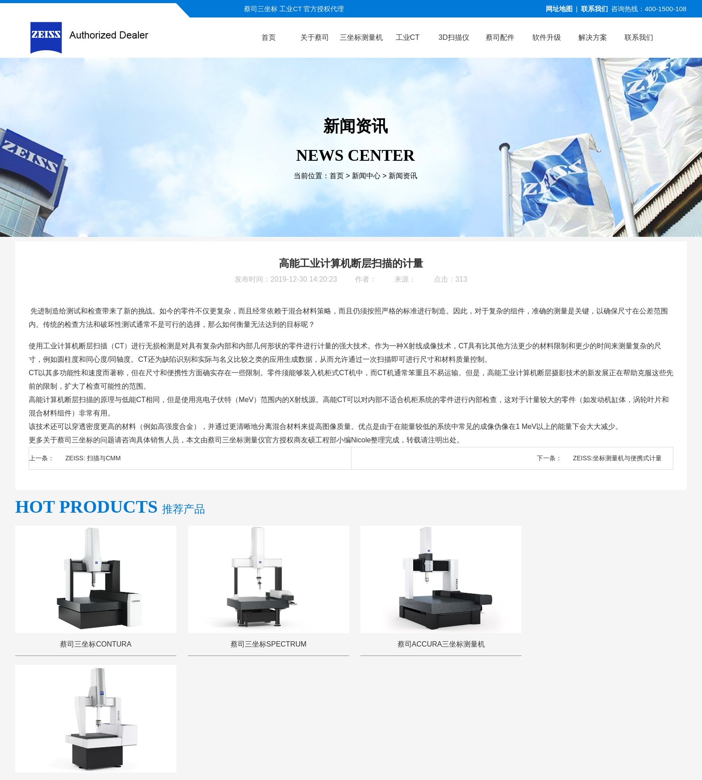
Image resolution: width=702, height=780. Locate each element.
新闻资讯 (403, 176)
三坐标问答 (442, 691)
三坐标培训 (495, 691)
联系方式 (544, 691)
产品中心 (249, 691)
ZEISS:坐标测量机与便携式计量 (617, 458)
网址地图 (559, 9)
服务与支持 (390, 691)
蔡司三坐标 (75, 440)
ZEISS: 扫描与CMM (93, 458)
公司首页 (158, 691)
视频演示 (295, 691)
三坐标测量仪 (243, 440)
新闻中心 (366, 176)
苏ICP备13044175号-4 (367, 759)
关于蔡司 (203, 691)
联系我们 (594, 9)
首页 (337, 176)
